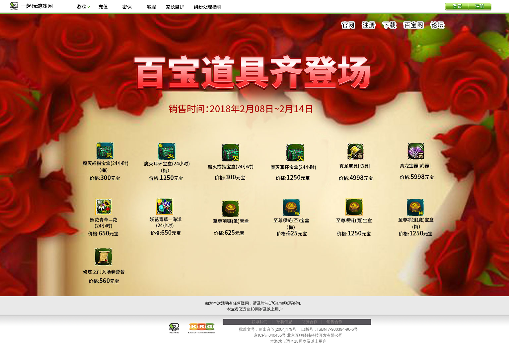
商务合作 (310, 321)
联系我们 (259, 321)
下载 (389, 25)
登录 (456, 7)
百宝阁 (413, 25)
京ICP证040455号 (270, 335)
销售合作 (334, 321)
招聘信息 (284, 321)
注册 (479, 7)
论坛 (437, 25)
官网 (348, 25)
